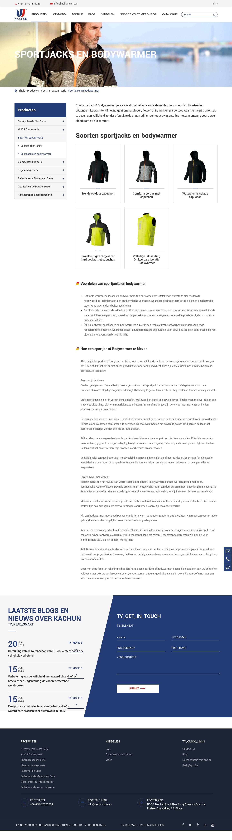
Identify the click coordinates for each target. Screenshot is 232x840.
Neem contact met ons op (138, 14)
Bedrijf (77, 14)
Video (109, 769)
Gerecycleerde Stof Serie (32, 121)
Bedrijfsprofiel (190, 774)
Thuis (22, 90)
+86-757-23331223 (27, 3)
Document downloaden (119, 763)
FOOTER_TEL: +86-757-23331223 (41, 811)
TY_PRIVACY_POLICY (152, 834)
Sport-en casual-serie (53, 90)
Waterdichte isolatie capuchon (195, 195)
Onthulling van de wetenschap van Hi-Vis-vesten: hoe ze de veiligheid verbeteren (46, 663)
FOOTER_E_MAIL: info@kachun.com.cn (100, 811)
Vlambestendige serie (30, 161)
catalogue (169, 14)
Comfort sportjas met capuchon (146, 195)
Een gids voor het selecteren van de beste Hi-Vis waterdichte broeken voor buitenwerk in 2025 (38, 718)
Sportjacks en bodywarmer (83, 90)
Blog (91, 14)
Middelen (107, 14)
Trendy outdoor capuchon (98, 193)
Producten (39, 14)
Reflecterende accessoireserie (35, 194)
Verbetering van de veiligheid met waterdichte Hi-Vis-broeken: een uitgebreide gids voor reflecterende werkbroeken (42, 690)
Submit (137, 688)
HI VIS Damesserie (28, 129)
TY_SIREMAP (128, 834)
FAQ (108, 758)
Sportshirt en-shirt (30, 146)
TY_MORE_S (76, 656)
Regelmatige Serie (28, 170)
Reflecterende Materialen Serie (35, 178)
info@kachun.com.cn (63, 3)
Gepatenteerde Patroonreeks (34, 186)
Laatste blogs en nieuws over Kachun (39, 619)
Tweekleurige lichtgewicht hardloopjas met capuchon (98, 257)
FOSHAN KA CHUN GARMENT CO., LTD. (60, 834)
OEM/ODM (59, 14)
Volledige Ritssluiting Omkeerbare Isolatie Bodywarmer (146, 259)
